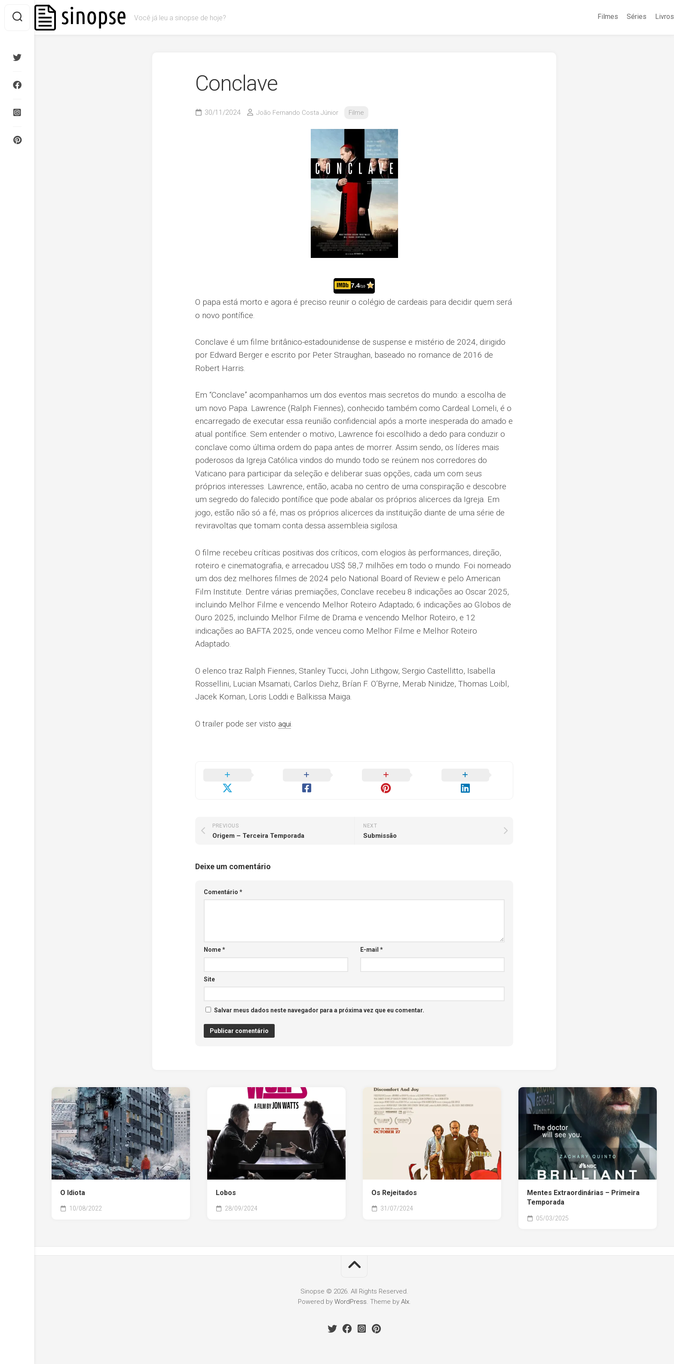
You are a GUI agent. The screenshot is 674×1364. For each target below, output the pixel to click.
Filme (361, 112)
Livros (647, 16)
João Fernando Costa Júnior (299, 112)
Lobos (226, 1183)
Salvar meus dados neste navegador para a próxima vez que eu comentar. (319, 1000)
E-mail (371, 939)
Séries (619, 16)
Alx (405, 1292)
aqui (285, 724)
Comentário (223, 882)
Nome (214, 939)
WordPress (350, 1292)
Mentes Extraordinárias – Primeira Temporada (583, 1188)
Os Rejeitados (394, 1183)
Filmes (590, 16)
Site (209, 969)
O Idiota (72, 1183)
